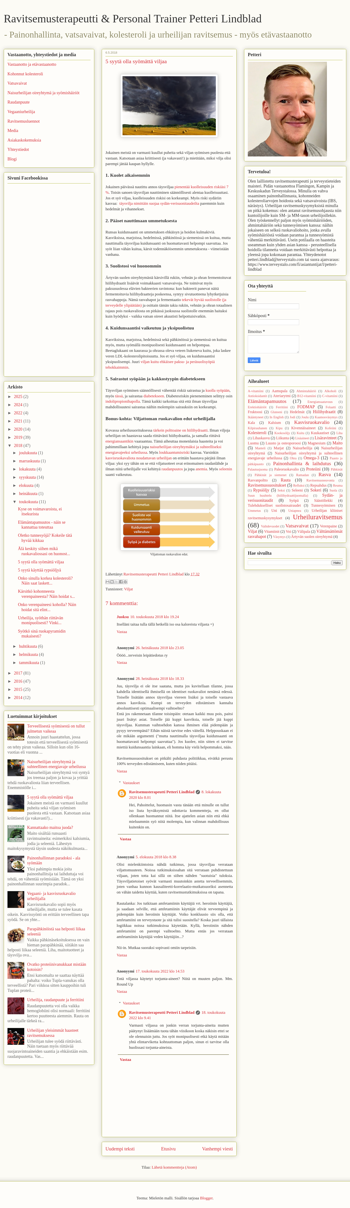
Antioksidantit (257, 396)
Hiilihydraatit (324, 411)
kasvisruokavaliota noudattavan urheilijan (138, 458)
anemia (201, 469)
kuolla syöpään (217, 390)
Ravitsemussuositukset (267, 485)
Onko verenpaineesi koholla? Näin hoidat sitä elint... (47, 607)
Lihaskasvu (261, 438)
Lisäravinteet (325, 438)
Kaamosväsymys (326, 417)
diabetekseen (154, 396)
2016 (19, 681)
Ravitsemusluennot (23, 121)
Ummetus (254, 510)
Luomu (253, 443)
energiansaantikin (119, 441)
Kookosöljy (282, 433)
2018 (19, 445)
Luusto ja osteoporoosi (283, 443)
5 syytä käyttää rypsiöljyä (39, 570)
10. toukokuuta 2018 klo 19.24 (154, 617)
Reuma (338, 485)
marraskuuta (30, 461)
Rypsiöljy (261, 490)
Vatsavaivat (17, 83)
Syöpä (293, 500)
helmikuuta (29, 654)
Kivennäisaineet (303, 428)
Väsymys (279, 537)
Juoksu (123, 617)
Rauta (285, 480)
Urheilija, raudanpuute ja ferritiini (55, 999)
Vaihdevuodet (270, 526)
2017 (19, 673)
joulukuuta (28, 452)
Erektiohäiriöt (257, 407)
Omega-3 (311, 458)
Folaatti (331, 407)
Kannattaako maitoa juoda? (50, 827)
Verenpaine (328, 526)
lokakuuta (27, 469)
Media (12, 130)
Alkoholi (330, 391)
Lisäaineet (302, 438)
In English (277, 417)
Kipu (279, 428)
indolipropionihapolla (122, 401)
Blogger (206, 1198)
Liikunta (282, 438)
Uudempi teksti (120, 1148)
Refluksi (298, 485)
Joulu (305, 417)
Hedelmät (297, 412)
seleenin (225, 469)
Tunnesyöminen (323, 505)
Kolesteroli (257, 432)
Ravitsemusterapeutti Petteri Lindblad (161, 792)
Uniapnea (294, 510)
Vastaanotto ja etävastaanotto (31, 64)
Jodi (292, 417)
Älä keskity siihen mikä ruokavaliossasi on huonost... (44, 551)
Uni (274, 511)
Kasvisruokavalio (311, 422)
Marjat (279, 448)
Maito (337, 443)
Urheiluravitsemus (318, 517)
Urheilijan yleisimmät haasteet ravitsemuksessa (52, 1033)
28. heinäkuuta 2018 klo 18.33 (160, 678)
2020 (19, 429)
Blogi (12, 159)
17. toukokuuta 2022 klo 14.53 (160, 971)
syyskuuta (28, 477)
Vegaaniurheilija (21, 111)
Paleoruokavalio (286, 469)
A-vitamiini (255, 391)
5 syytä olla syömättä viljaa (41, 562)
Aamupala (279, 391)
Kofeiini (330, 428)
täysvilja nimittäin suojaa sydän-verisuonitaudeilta (159, 203)
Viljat (128, 589)
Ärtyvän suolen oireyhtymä (311, 537)
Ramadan (302, 475)
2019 (19, 437)
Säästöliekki (323, 500)
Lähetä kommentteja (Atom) (174, 1167)
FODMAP (306, 407)
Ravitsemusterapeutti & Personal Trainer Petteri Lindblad (133, 18)
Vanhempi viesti (217, 1148)
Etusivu (168, 1148)
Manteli (260, 448)
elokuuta (26, 485)
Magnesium (317, 443)
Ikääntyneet (255, 417)
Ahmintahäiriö (306, 391)
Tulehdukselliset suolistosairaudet (274, 505)
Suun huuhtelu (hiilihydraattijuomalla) (278, 495)
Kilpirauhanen (257, 428)
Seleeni (297, 490)
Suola (333, 490)
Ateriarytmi (282, 396)
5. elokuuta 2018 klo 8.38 (156, 857)
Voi (288, 532)
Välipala (303, 532)
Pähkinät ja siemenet (271, 475)
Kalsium (274, 423)
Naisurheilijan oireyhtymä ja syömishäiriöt (43, 92)
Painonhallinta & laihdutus (302, 463)
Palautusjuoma (258, 469)
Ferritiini (282, 407)
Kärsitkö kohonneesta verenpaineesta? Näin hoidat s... (46, 594)
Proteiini (313, 469)
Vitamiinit (272, 532)
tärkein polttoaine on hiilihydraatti (180, 430)
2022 (19, 413)
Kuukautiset (320, 433)
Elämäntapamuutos (267, 401)
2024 (19, 404)
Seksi (281, 490)
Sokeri (315, 490)
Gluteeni (276, 412)
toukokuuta (29, 501)
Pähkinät (337, 469)
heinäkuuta (28, 493)
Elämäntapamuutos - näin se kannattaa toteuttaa (41, 525)
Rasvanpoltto (258, 480)
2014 (19, 697)
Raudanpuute (18, 102)
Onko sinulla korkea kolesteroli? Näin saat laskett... (45, 581)
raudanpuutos (172, 469)
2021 (19, 421)
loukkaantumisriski (174, 452)
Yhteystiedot (18, 149)
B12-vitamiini (306, 396)
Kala (251, 423)
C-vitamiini (329, 396)
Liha (339, 433)
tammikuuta (29, 662)
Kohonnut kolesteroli (25, 74)
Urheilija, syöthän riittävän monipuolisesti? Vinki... (40, 620)
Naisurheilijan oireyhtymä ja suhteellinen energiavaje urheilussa (56, 764)
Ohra (293, 458)
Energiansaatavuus (320, 402)
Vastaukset (131, 783)
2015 (19, 689)
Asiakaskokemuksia (24, 140)
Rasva (324, 474)
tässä (119, 396)
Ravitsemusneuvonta (320, 480)
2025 (19, 396)
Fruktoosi (255, 412)
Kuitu (300, 433)
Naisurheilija (302, 448)
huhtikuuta (28, 646)
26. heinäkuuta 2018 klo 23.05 (160, 648)
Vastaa (122, 632)
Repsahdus (318, 485)
